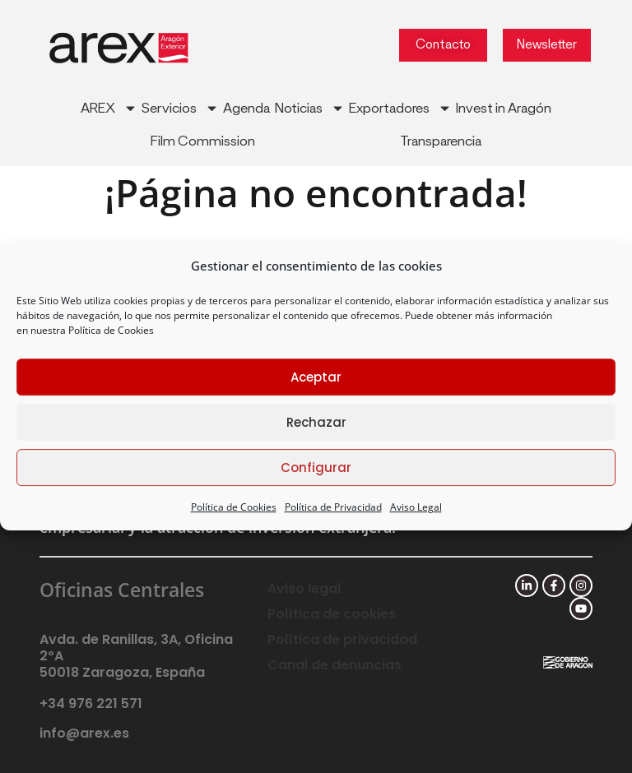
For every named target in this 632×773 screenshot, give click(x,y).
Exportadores (400, 108)
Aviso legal (304, 588)
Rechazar (316, 422)
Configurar (316, 467)
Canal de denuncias (334, 664)
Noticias (310, 108)
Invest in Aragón (503, 108)
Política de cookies (331, 613)
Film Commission (203, 141)
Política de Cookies (111, 330)
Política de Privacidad (333, 507)
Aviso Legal (416, 507)
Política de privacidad (342, 639)
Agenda (246, 108)
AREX (109, 108)
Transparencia (440, 141)
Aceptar (316, 377)
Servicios (180, 108)
